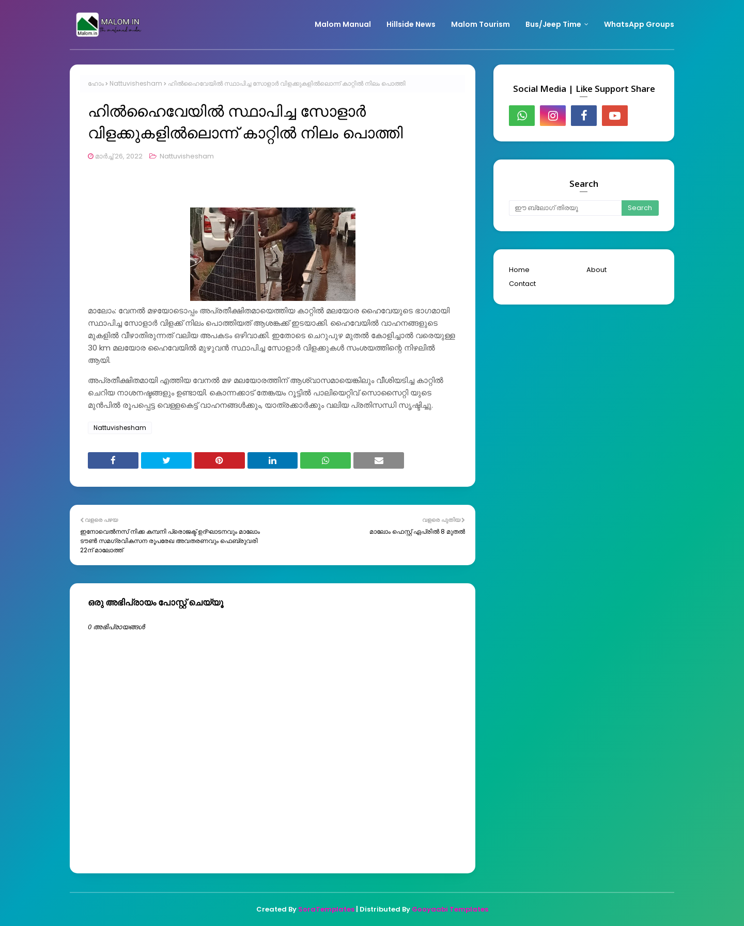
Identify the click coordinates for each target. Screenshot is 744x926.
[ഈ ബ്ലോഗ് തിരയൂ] (565, 208)
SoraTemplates (326, 909)
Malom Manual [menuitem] (343, 24)
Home (519, 270)
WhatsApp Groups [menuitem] (639, 24)
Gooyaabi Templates (450, 909)
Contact (522, 284)
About (596, 270)
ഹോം (96, 83)
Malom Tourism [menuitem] (480, 24)
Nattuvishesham (136, 83)
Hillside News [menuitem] (411, 24)
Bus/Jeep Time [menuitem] (553, 24)
